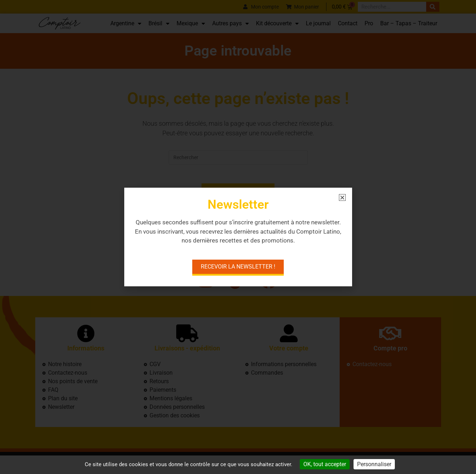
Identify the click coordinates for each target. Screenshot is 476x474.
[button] (342, 197)
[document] (238, 237)
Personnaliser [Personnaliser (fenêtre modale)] (374, 464)
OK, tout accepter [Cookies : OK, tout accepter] (324, 464)
